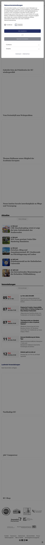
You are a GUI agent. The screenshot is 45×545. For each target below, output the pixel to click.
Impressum (18, 54)
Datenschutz (26, 54)
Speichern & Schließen (22, 39)
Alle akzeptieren (22, 31)
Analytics (20, 24)
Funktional (9, 24)
